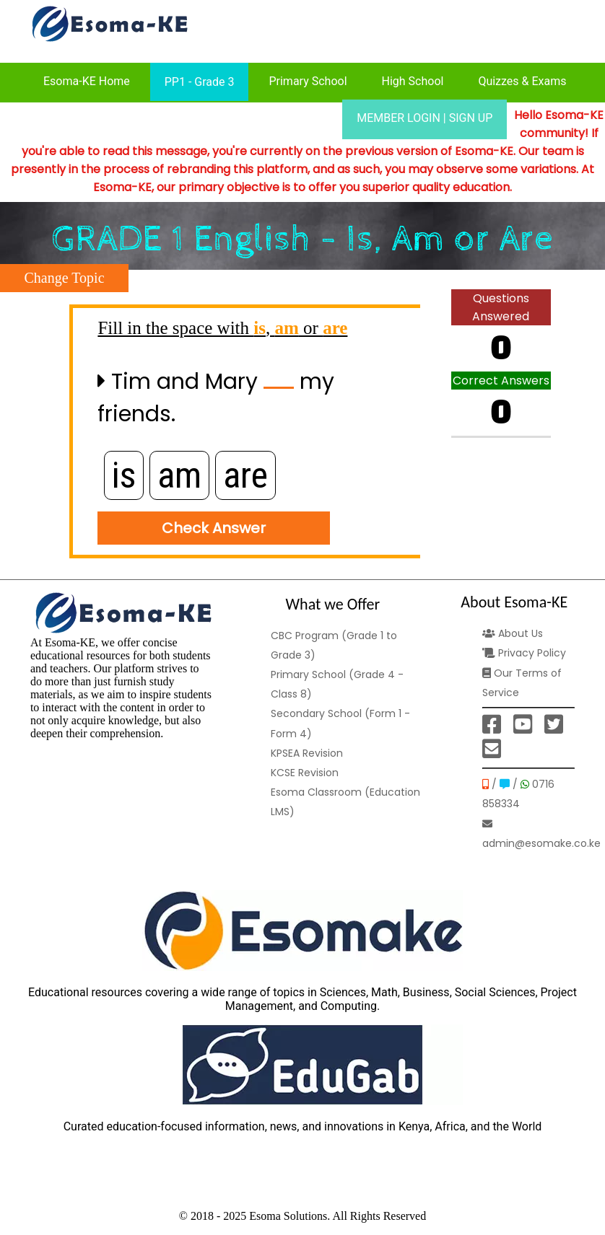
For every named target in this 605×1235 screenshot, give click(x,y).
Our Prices (295, 118)
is (124, 475)
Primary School (308, 81)
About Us (512, 633)
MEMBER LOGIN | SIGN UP (424, 118)
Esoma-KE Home (86, 81)
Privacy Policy (524, 653)
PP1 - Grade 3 (200, 82)
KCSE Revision (305, 772)
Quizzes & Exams (522, 81)
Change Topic (65, 278)
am (179, 475)
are (245, 475)
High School (413, 81)
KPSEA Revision (307, 753)
